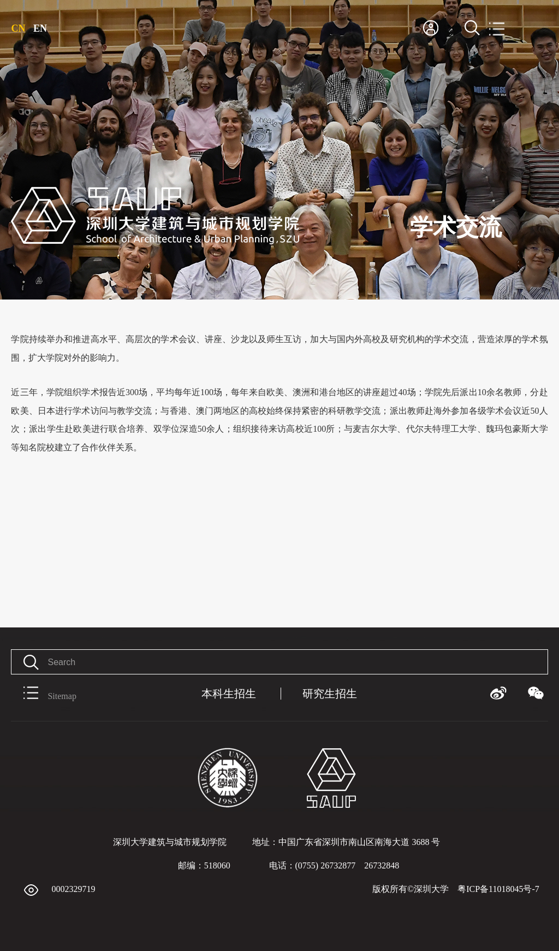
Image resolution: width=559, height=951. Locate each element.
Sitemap (43, 693)
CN (18, 28)
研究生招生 (329, 694)
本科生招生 (228, 694)
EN (40, 28)
